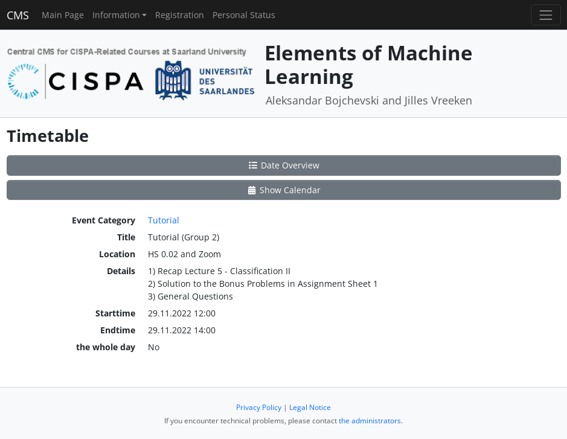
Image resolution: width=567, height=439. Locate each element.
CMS (18, 15)
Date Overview (283, 165)
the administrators (370, 420)
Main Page (63, 15)
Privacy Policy (258, 407)
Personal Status (244, 15)
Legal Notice (310, 407)
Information (116, 15)
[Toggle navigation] (545, 14)
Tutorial (163, 220)
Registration (179, 15)
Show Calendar (283, 190)
